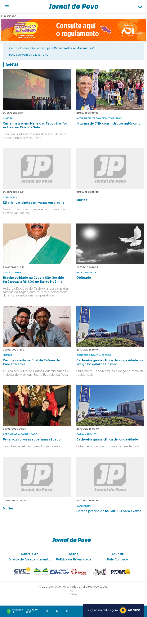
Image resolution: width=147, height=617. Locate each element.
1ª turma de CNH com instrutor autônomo (108, 123)
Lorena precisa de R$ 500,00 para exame (108, 511)
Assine (73, 553)
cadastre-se (40, 54)
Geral (12, 64)
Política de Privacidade (73, 559)
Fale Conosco (117, 559)
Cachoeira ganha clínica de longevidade (107, 439)
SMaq (73, 594)
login (24, 54)
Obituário (83, 277)
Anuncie (117, 553)
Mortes (81, 200)
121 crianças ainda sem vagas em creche (33, 202)
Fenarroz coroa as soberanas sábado (32, 439)
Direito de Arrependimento (29, 559)
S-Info (73, 591)
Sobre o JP (29, 553)
